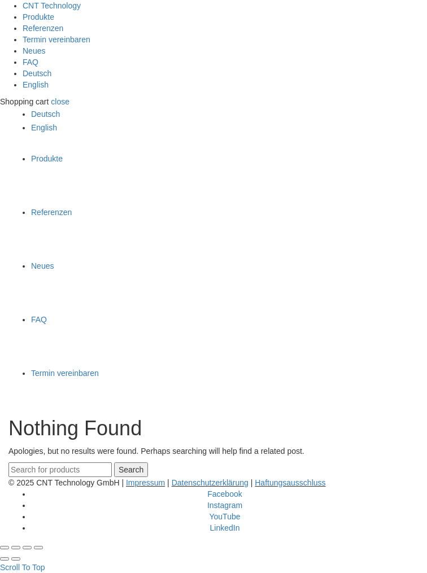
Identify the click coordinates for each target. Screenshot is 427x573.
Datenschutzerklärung (210, 482)
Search (131, 469)
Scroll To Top (22, 567)
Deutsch (37, 73)
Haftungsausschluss (290, 482)
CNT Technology (52, 5)
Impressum (145, 482)
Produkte (38, 16)
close (60, 101)
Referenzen (43, 28)
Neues (34, 50)
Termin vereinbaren (56, 39)
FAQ (30, 62)
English (36, 84)
